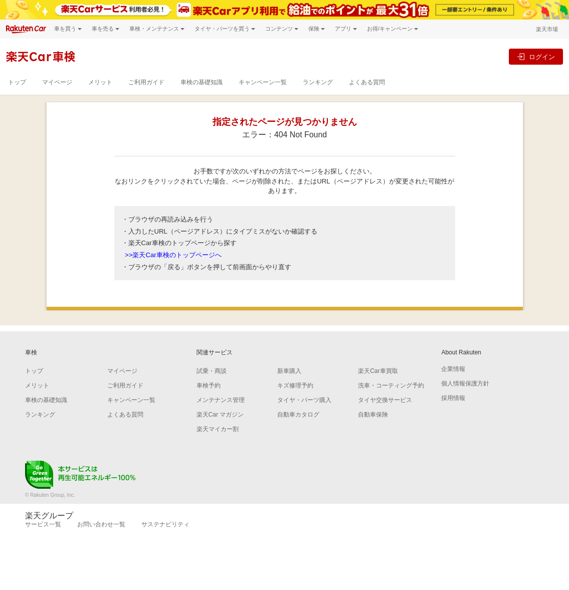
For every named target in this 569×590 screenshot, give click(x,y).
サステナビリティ (165, 524)
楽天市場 (547, 29)
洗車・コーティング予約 (391, 385)
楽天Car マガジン (220, 414)
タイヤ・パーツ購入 (304, 400)
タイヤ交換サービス (385, 400)
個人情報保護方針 (465, 383)
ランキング (318, 82)
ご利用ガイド (146, 82)
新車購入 (289, 370)
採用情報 (453, 398)
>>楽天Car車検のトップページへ (173, 255)
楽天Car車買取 (378, 370)
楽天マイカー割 (218, 429)
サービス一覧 (43, 524)
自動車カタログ (298, 414)
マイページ (57, 82)
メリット (100, 82)
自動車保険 (373, 414)
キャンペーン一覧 (263, 82)
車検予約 (209, 385)
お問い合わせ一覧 (101, 524)
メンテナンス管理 (221, 400)
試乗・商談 (212, 370)
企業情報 (453, 368)
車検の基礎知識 (201, 82)
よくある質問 (367, 82)
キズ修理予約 (295, 385)
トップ (17, 82)
